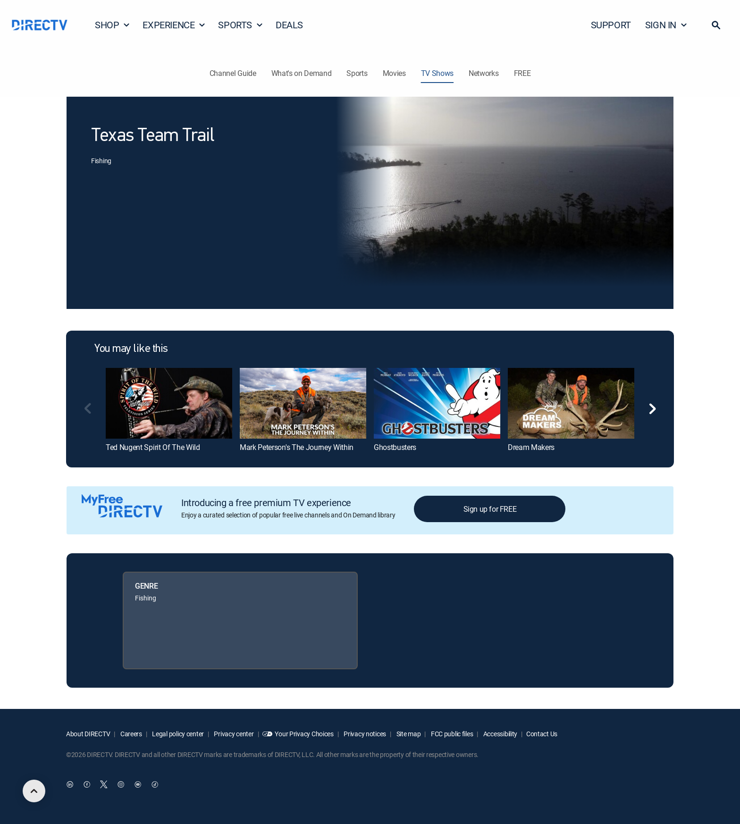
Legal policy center (177, 733)
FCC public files (451, 733)
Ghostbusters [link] (395, 447)
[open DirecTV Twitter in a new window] (104, 785)
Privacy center (233, 733)
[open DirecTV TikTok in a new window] (155, 785)
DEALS (289, 24)
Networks (483, 73)
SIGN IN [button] (666, 24)
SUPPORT (611, 24)
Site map (407, 733)
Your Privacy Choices (304, 733)
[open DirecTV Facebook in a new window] (87, 785)
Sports (356, 73)
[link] (169, 403)
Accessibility (499, 733)
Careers (130, 733)
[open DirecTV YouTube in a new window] (138, 785)
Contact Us (541, 733)
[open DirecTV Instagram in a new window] (121, 785)
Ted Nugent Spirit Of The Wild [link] (153, 447)
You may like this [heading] (131, 349)
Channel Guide (233, 73)
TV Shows (437, 73)
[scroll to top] (34, 791)
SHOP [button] (112, 24)
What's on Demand (301, 73)
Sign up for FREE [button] (490, 509)
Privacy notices (365, 733)
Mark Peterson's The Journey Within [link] (296, 447)
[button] (716, 25)
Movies (394, 73)
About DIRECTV (88, 733)
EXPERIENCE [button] (174, 24)
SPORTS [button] (240, 24)
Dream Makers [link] (531, 447)
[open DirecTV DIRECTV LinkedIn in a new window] (70, 785)
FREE (522, 73)
